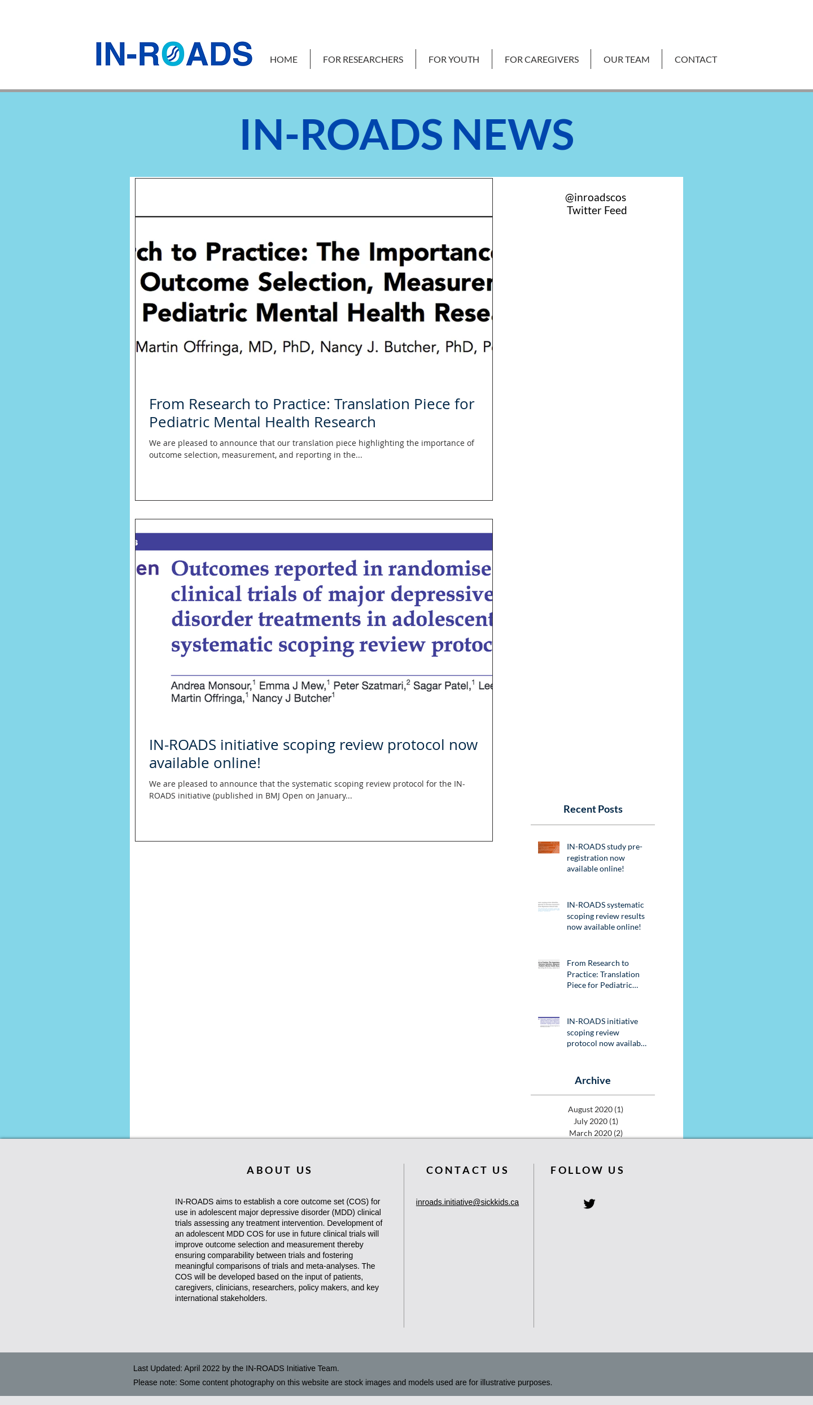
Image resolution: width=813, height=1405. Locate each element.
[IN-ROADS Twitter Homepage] (589, 1204)
